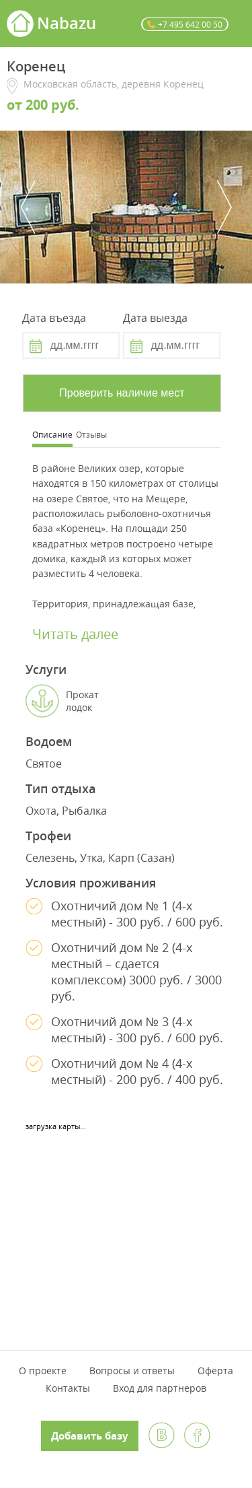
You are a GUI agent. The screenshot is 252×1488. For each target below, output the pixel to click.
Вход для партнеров (159, 1388)
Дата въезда (54, 317)
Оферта (215, 1370)
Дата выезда (155, 317)
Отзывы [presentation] (91, 434)
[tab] (52, 436)
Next (224, 207)
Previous (28, 207)
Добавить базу (89, 1436)
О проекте (43, 1370)
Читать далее (75, 634)
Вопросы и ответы (132, 1370)
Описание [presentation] (52, 434)
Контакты (68, 1388)
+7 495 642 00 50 (190, 24)
